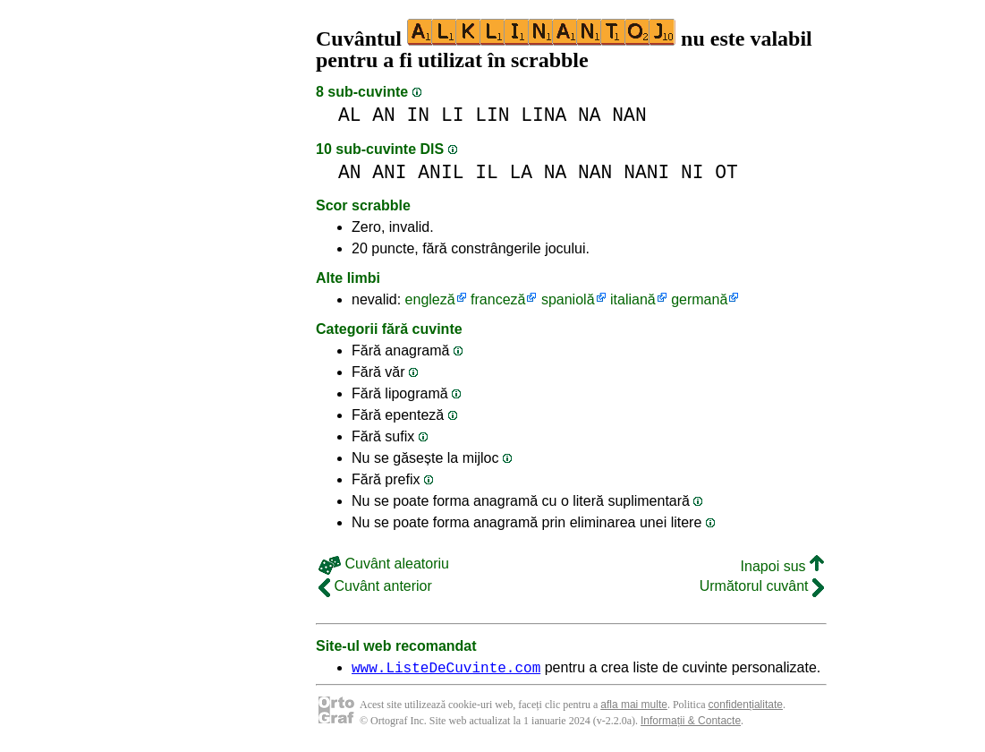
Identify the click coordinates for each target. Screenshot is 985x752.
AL (349, 115)
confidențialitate (746, 707)
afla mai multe (633, 707)
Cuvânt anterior (375, 586)
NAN (629, 115)
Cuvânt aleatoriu (383, 563)
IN (418, 115)
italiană (633, 299)
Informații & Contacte (691, 723)
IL (486, 172)
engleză (430, 299)
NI (692, 172)
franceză (498, 299)
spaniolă (568, 299)
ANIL (440, 172)
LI (452, 115)
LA (520, 172)
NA (589, 115)
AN (383, 115)
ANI (389, 172)
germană (699, 299)
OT (726, 172)
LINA (543, 115)
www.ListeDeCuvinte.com (446, 669)
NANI (646, 172)
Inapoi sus (782, 566)
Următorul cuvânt (762, 586)
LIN (492, 115)
